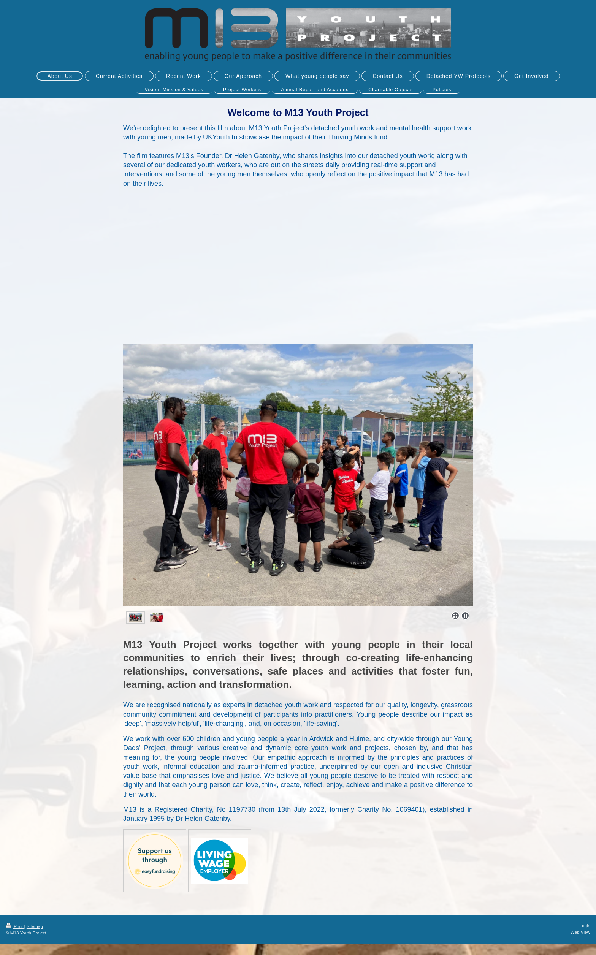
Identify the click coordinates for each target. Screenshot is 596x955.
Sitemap (35, 926)
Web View (580, 932)
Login (584, 925)
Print (15, 926)
